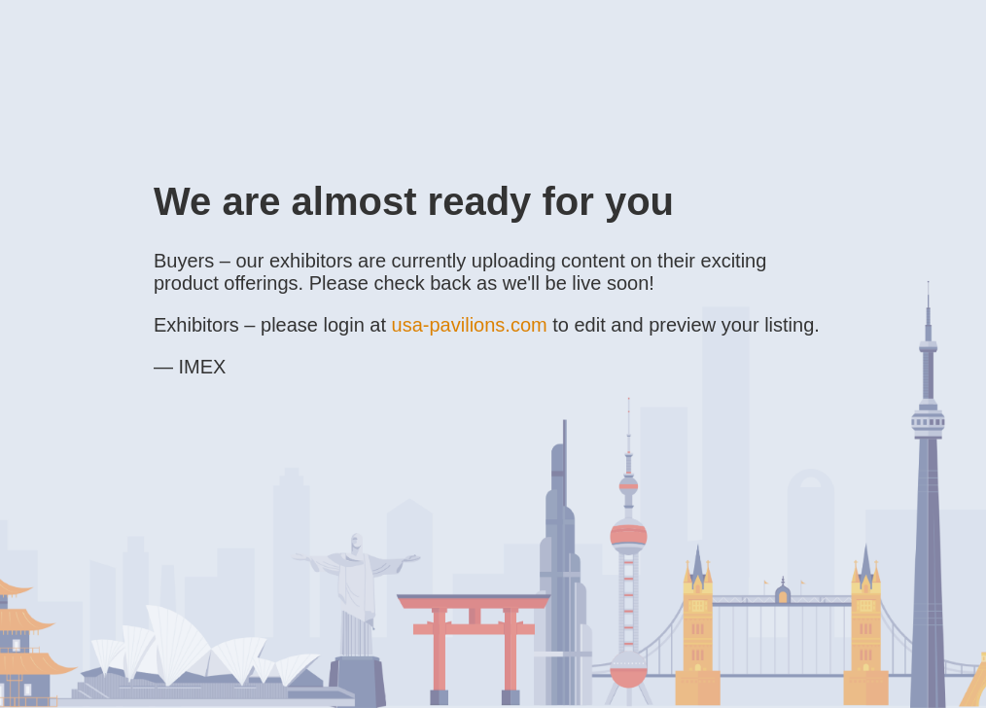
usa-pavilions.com (469, 325)
